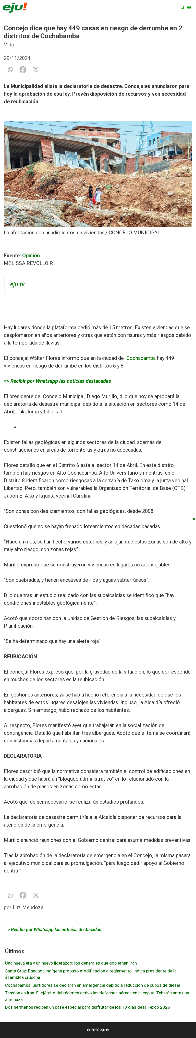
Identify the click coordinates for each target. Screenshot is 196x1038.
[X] (36, 69)
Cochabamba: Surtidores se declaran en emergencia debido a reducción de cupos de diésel (92, 985)
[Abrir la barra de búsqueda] (182, 7)
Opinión (31, 255)
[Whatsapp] (10, 69)
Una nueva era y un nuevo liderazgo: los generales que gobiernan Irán (71, 963)
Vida (9, 45)
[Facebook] (23, 69)
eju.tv (17, 284)
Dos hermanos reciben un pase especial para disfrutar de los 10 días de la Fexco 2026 (87, 1007)
